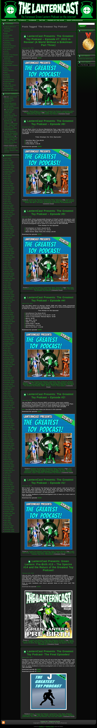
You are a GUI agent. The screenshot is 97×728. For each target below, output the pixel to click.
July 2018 (7, 325)
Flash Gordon (48, 383)
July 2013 (7, 431)
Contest (6, 37)
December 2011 (9, 465)
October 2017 (8, 341)
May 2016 (7, 371)
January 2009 (8, 527)
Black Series (70, 199)
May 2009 (7, 520)
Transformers (49, 554)
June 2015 (7, 391)
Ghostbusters (62, 383)
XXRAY (60, 716)
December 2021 (9, 251)
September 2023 (9, 214)
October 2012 (8, 447)
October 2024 (8, 191)
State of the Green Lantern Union (10, 85)
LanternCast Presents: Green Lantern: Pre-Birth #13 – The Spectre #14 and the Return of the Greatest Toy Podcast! (48, 566)
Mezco (48, 384)
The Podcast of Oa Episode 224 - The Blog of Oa (10, 120)
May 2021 (7, 264)
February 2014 (9, 420)
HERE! (40, 58)
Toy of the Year (52, 716)
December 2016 (9, 359)
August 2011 (8, 472)
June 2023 (7, 219)
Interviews (7, 60)
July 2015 (7, 389)
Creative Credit (9, 40)
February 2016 (9, 377)
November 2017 (9, 339)
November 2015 (9, 382)
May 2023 (7, 221)
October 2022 (8, 234)
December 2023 (9, 208)
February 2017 (9, 355)
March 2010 (8, 502)
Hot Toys (62, 470)
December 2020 (9, 273)
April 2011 (7, 479)
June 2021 (7, 262)
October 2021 (8, 255)
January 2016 (8, 379)
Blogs (6, 33)
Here (23, 409)
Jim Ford (53, 112)
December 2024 (9, 187)
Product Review (9, 79)
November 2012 (9, 445)
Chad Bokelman (28, 289)
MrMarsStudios (46, 471)
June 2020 (7, 284)
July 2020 (7, 282)
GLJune (6, 53)
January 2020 (8, 293)
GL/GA (6, 51)
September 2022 (9, 235)
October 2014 (8, 405)
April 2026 (7, 158)
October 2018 (8, 320)
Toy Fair (48, 385)
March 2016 (8, 375)
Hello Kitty (25, 552)
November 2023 (9, 210)
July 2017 (7, 346)
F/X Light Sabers (37, 383)
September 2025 (9, 171)
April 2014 (7, 416)
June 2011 (7, 475)
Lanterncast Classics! (11, 65)
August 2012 (8, 450)
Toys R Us (41, 554)
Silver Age (7, 83)
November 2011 (9, 466)
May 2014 (7, 414)
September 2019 (9, 300)
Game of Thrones (47, 470)
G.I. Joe (25, 641)
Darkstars (7, 42)
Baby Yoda (70, 287)
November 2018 (9, 318)
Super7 (34, 472)
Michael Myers (55, 384)
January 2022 (8, 250)
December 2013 (9, 423)
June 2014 (7, 413)
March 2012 (8, 459)
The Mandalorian (66, 202)
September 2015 (9, 386)
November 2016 (9, 361)
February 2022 (9, 248)
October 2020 (8, 276)
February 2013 (9, 440)
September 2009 (9, 513)
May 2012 (7, 456)
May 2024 (7, 199)
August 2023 (8, 216)
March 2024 (8, 203)
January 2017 (8, 357)
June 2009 (7, 518)
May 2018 (7, 328)
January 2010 (8, 506)
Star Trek (60, 552)
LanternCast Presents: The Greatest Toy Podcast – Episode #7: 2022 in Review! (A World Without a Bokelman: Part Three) (48, 40)
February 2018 (9, 334)
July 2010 (7, 495)
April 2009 (7, 522)
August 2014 (8, 409)
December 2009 (9, 508)
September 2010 (9, 492)
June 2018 (7, 327)
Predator (63, 471)
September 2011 (9, 470)
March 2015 (8, 397)
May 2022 (7, 242)
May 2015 (7, 393)
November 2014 (9, 404)
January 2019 (8, 314)
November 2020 (9, 275)
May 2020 (7, 286)
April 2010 (7, 500)
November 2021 (9, 253)
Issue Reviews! (9, 61)
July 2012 (7, 452)
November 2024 (9, 189)
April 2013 (7, 436)
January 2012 (8, 463)
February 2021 (9, 269)
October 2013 (8, 427)
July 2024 (7, 196)
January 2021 (8, 271)
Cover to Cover (9, 38)
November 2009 (9, 509)
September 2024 (9, 192)
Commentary (8, 35)
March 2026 (8, 160)
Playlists (7, 74)
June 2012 (7, 454)
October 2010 (8, 490)
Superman (41, 472)
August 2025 (8, 173)
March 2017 (8, 354)
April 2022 (7, 244)
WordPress (41, 726)
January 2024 (8, 207)
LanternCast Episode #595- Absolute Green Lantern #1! (10, 99)
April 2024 (7, 201)
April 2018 (7, 330)
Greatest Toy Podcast (11, 55)
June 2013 (7, 432)
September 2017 (9, 343)
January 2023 (8, 228)
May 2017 (7, 350)
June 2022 (7, 241)
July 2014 (7, 411)
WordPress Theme (50, 726)
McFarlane (30, 114)
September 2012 (9, 448)
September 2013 (9, 429)
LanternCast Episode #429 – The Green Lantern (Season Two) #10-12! (11, 149)
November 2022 (9, 232)
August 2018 (8, 323)
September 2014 (9, 407)
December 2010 (9, 486)
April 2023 (7, 223)
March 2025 (8, 182)
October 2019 (8, 298)
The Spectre (63, 643)
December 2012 (9, 443)
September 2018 (9, 321)
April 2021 (7, 266)
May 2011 (7, 477)
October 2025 (8, 169)
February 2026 (9, 162)
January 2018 (8, 336)
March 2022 (8, 246)
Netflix (26, 643)
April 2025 (7, 180)
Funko (47, 112)
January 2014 (8, 422)
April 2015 (7, 395)
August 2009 (8, 515)
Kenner (42, 641)
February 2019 (9, 312)
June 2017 (7, 348)
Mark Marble (68, 112)
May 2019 (7, 307)
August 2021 (8, 259)
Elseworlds (7, 44)
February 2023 (9, 226)
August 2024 (8, 194)
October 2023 (8, 212)
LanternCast (8, 63)
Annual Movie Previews (8, 30)
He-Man (56, 470)
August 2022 (8, 237)
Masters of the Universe (61, 641)
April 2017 (7, 352)
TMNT (43, 385)
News (6, 72)
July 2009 (7, 517)
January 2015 (8, 400)
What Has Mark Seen (11, 90)
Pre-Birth (7, 78)
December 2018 (9, 316)
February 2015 (9, 398)
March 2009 (8, 524)
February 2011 (9, 482)
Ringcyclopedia (9, 81)
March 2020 (8, 289)
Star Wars (33, 202)
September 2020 (9, 278)
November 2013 (9, 425)
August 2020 (8, 280)
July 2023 (7, 217)
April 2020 (7, 287)
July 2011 (7, 474)
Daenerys (34, 470)
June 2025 (7, 176)
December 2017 (9, 337)
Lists (5, 67)
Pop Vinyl (37, 114)
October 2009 (8, 511)
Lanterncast (60, 112)
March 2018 (8, 332)
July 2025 (7, 174)
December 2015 (9, 380)
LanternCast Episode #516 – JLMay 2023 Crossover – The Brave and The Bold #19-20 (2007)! (10, 113)
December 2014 (9, 402)
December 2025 (9, 165)
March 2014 (8, 418)
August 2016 (8, 366)
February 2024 (9, 205)
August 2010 (8, 493)
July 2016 (7, 368)
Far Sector (7, 49)
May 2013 (7, 434)
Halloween (70, 383)
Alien (70, 468)
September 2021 (9, 257)
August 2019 (8, 302)
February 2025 (9, 183)
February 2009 (9, 526)
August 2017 (8, 345)
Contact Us (44, 721)
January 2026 (8, 164)
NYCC (66, 201)
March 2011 (8, 481)
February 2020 (9, 291)
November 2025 (9, 167)
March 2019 (8, 311)
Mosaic (6, 69)
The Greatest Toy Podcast (49, 114)
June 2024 (7, 198)
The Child (40, 202)
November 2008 (9, 531)
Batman (27, 470)
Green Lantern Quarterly (8, 57)
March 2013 (8, 438)
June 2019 (7, 305)
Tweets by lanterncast (85, 58)
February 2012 (9, 461)
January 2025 (8, 185)
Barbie (71, 640)
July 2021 (7, 260)
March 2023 (8, 225)
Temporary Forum (54, 721)
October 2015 (8, 384)
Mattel (72, 641)
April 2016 (7, 373)
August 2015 (8, 388)
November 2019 (9, 296)
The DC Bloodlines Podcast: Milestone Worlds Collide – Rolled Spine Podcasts (11, 106)
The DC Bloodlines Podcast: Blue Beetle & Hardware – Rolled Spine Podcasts (11, 134)
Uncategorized (8, 88)
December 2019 (9, 294)
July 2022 (7, 239)
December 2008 (9, 529)
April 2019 (7, 309)
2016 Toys (40, 715)
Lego (53, 201)
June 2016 (7, 370)
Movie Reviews (9, 70)
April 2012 (7, 457)
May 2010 (7, 499)
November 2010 (9, 488)
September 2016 (9, 364)
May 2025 (7, 178)
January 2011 (8, 484)
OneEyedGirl (55, 471)
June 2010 (7, 497)
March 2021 (8, 268)
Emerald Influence (10, 46)
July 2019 (7, 303)
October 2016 (8, 363)
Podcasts (7, 76)
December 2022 (9, 230)
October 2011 (8, 468)
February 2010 (9, 504)
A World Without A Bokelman (10, 27)
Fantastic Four (27, 201)
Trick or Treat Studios (58, 385)
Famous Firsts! (9, 47)
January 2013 (8, 441)
